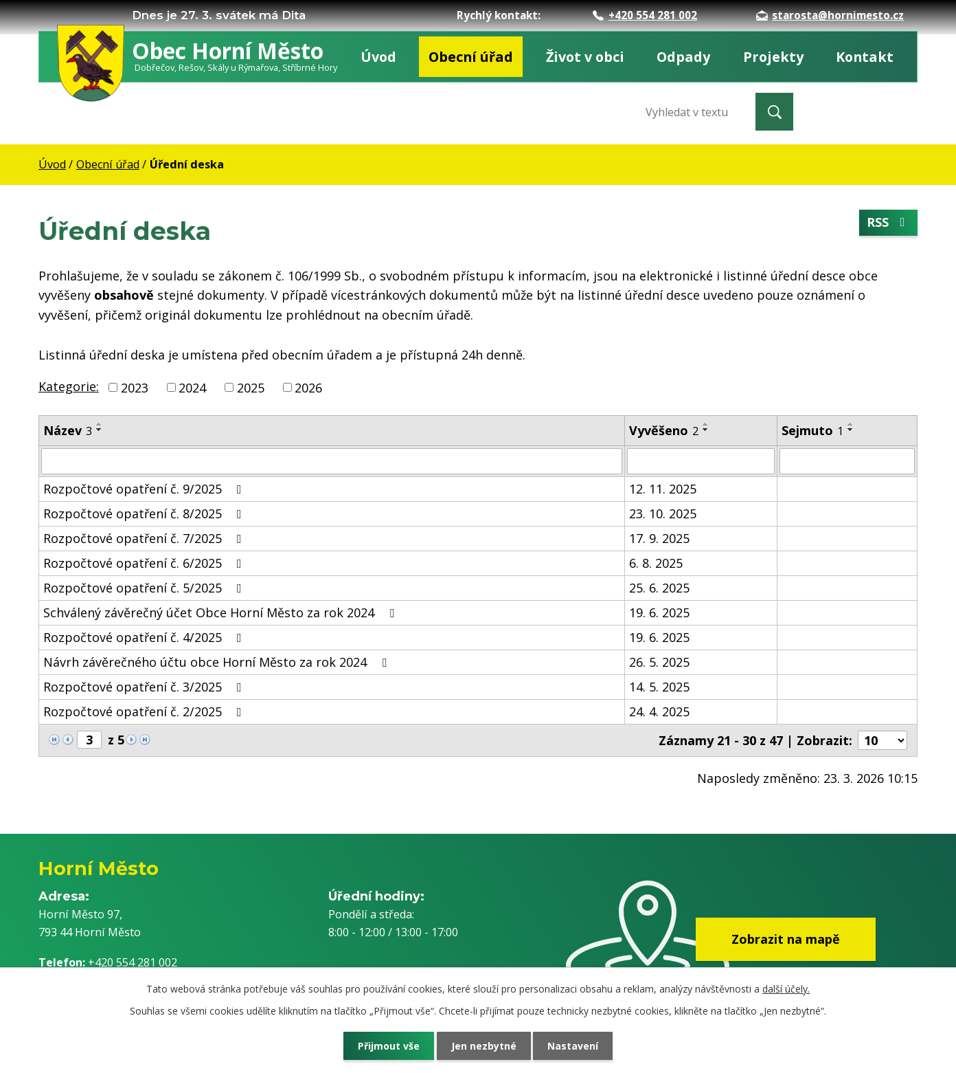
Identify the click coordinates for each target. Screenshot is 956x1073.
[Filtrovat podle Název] (331, 461)
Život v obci (585, 56)
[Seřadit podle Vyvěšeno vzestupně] (706, 424)
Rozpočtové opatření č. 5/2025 (145, 587)
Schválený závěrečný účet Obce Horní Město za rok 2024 (221, 612)
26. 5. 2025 (659, 662)
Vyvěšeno (663, 430)
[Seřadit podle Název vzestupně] (99, 424)
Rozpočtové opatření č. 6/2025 (145, 563)
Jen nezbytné (483, 1045)
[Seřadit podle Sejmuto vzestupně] (850, 424)
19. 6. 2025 (659, 612)
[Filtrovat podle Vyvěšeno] (701, 461)
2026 (308, 387)
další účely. (786, 988)
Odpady (683, 56)
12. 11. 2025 (662, 488)
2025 (250, 387)
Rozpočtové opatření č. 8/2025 (145, 513)
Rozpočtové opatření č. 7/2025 (145, 538)
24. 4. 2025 (659, 711)
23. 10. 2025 (662, 513)
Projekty (773, 56)
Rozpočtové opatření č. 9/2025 (145, 488)
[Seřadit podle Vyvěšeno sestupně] (706, 429)
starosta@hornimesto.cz (830, 15)
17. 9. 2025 (659, 538)
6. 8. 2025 (656, 563)
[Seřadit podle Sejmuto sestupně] (850, 429)
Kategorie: (68, 386)
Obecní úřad (471, 56)
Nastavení (573, 1045)
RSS (889, 222)
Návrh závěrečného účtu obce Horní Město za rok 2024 (217, 662)
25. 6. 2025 (659, 587)
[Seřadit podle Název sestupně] (99, 429)
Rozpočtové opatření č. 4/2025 (145, 637)
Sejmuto (812, 430)
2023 (134, 387)
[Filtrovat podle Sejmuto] (847, 461)
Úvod (378, 56)
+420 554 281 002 (645, 15)
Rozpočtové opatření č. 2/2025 (145, 711)
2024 (192, 387)
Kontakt (865, 56)
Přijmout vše (389, 1045)
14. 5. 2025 (659, 686)
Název (67, 430)
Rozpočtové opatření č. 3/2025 (145, 686)
